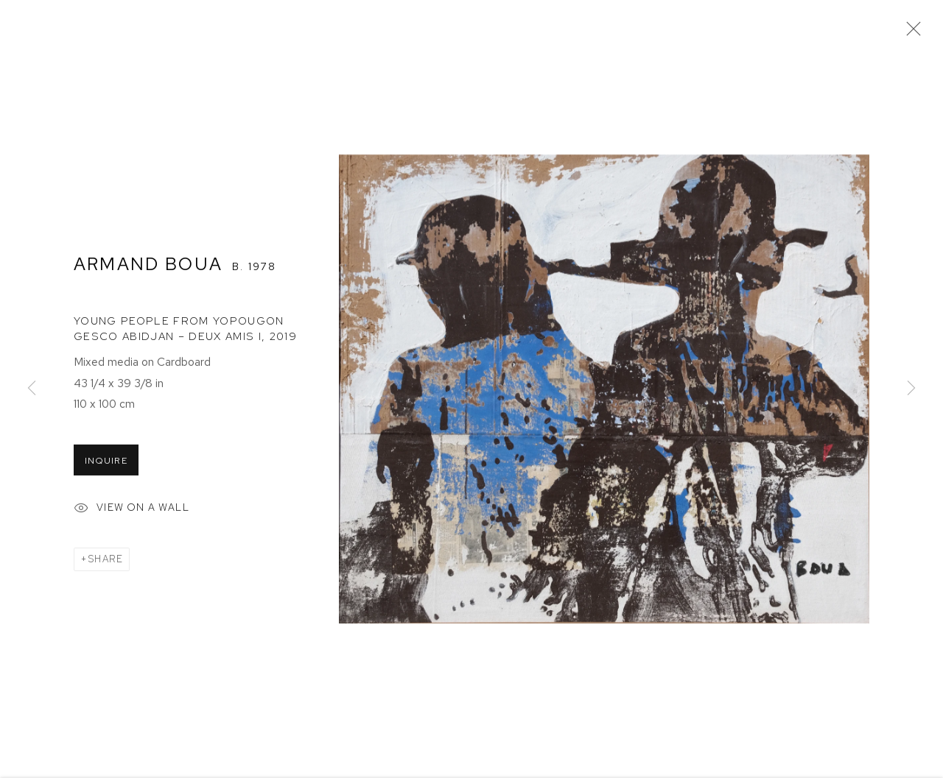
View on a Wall (131, 511)
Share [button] (105, 560)
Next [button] (911, 389)
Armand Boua (148, 265)
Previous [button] (31, 389)
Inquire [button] (106, 462)
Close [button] (910, 33)
